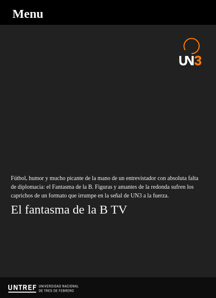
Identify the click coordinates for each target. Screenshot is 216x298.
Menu (27, 13)
